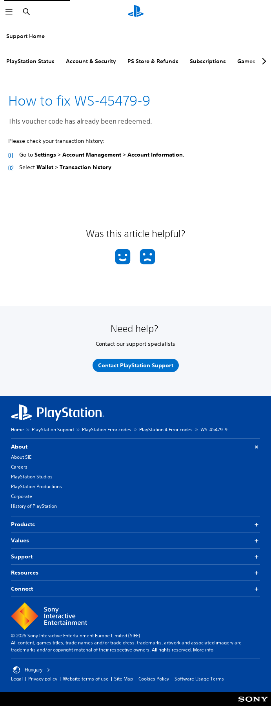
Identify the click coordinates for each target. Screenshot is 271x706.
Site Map (123, 678)
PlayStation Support (53, 429)
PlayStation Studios (32, 476)
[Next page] (263, 61)
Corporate (21, 496)
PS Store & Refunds (152, 61)
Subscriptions (208, 61)
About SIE (21, 457)
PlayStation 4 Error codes (166, 429)
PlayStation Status (30, 61)
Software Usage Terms (199, 678)
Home (17, 429)
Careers (19, 466)
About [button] (135, 447)
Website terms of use (86, 678)
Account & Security (91, 61)
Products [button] (135, 524)
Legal (17, 678)
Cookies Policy (153, 678)
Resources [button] (135, 572)
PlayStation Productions (36, 486)
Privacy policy (42, 678)
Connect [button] (135, 589)
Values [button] (135, 540)
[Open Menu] (9, 12)
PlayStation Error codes (106, 429)
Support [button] (135, 556)
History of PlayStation (34, 506)
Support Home (25, 36)
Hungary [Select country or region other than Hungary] (31, 669)
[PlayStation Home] (136, 11)
